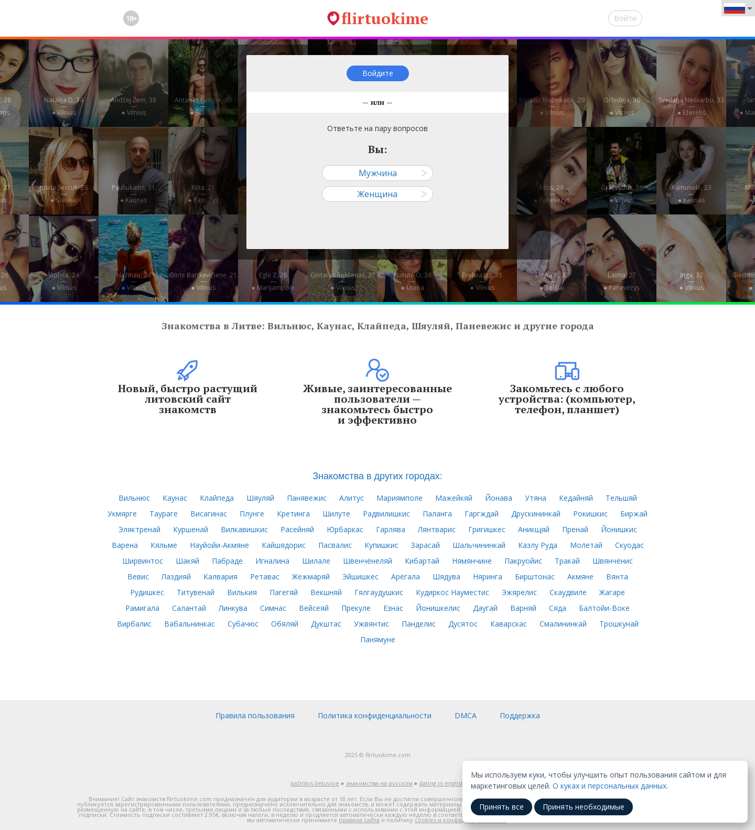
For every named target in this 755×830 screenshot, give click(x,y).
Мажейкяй (453, 498)
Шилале (316, 561)
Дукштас (326, 624)
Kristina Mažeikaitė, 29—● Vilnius (552, 106)
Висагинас (208, 514)
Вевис (138, 576)
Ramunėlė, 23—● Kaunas (691, 193)
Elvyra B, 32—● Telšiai (552, 281)
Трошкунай (619, 624)
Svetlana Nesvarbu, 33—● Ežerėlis (691, 106)
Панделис (419, 624)
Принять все (501, 807)
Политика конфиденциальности (375, 715)
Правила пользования (255, 715)
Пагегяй (283, 592)
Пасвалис (335, 545)
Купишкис (381, 545)
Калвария (220, 576)
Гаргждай (482, 514)
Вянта (617, 576)
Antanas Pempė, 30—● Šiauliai (203, 106)
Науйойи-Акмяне (219, 545)
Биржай (634, 514)
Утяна (535, 498)
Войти (625, 18)
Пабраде (227, 561)
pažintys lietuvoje (314, 783)
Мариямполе (399, 498)
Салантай (189, 608)
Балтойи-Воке (604, 608)
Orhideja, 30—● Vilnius (621, 106)
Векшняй (326, 592)
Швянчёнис (612, 561)
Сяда (557, 608)
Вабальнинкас (189, 624)
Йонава (498, 498)
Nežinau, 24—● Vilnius (133, 281)
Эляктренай (139, 529)
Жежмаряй (311, 576)
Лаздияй (176, 576)
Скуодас (629, 545)
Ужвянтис (371, 624)
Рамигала (142, 608)
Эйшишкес (360, 576)
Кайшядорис (284, 545)
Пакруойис (523, 561)
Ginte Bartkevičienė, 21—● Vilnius (203, 281)
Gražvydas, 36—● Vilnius (622, 193)
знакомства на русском (379, 783)
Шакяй (187, 561)
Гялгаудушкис (378, 592)
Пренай (575, 529)
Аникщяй (533, 529)
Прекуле (356, 608)
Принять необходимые (583, 807)
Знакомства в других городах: (377, 476)
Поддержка (520, 715)
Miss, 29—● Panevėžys (552, 193)
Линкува (233, 608)
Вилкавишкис (244, 529)
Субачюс (243, 624)
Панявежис (307, 498)
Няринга (487, 576)
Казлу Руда (537, 545)
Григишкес (486, 529)
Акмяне (580, 576)
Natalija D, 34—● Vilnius (63, 106)
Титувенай (195, 592)
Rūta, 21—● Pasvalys (203, 193)
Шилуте (336, 514)
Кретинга (293, 514)
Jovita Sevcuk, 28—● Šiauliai (64, 193)
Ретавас (264, 576)
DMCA (466, 715)
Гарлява (390, 529)
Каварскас (508, 624)
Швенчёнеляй (367, 561)
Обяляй (284, 624)
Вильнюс (134, 498)
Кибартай (422, 561)
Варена (125, 545)
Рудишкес (147, 592)
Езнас (393, 608)
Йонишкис (619, 529)
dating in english (442, 783)
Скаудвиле (568, 592)
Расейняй (297, 529)
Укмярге (122, 514)
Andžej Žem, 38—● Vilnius (133, 106)
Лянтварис (437, 529)
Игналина (272, 561)
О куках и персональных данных (609, 786)
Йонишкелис (438, 608)
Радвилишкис (386, 514)
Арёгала (405, 576)
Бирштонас (535, 576)
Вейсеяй (314, 608)
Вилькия (242, 592)
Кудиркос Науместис (452, 592)
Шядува (446, 576)
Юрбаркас (345, 529)
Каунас (175, 498)
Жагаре (612, 592)
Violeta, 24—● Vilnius (63, 281)
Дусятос (463, 624)
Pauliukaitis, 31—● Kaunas (133, 193)
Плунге (252, 514)
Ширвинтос (142, 561)
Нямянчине (472, 561)
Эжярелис (519, 592)
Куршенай (190, 529)
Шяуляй (260, 498)
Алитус (351, 498)
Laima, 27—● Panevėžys (621, 281)
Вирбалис (134, 624)
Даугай (485, 608)
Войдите (377, 73)
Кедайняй (576, 498)
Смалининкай (563, 624)
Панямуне (377, 639)
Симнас (273, 608)
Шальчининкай (478, 545)
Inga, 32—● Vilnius (691, 281)
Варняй (523, 608)
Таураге (163, 514)
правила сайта (359, 820)
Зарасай (425, 545)
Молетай (586, 545)
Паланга (437, 514)
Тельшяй (621, 498)
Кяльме (163, 545)
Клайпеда (217, 498)
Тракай (567, 561)
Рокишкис (590, 514)
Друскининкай (535, 514)
